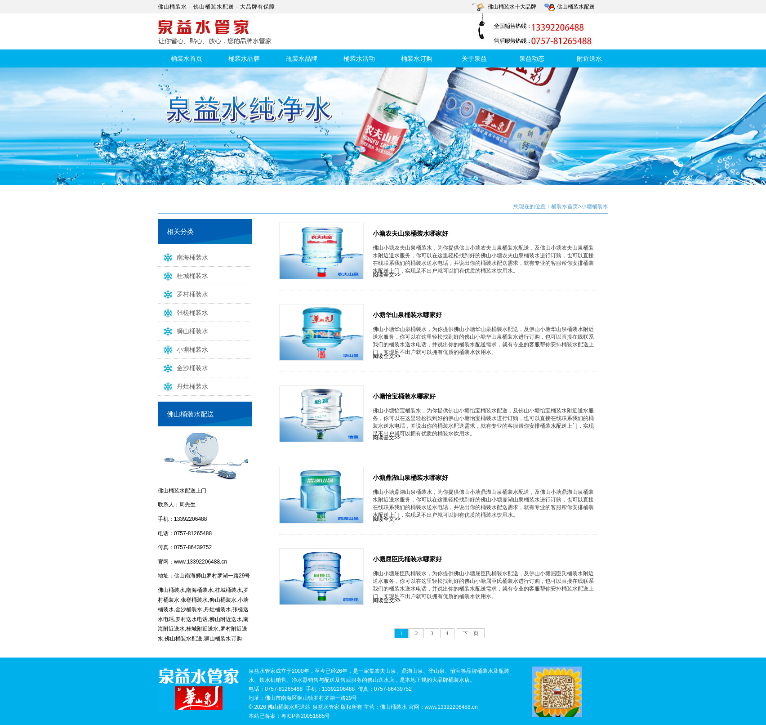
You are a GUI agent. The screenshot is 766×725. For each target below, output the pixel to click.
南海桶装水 (183, 256)
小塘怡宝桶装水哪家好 (404, 396)
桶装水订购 (416, 58)
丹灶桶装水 (183, 386)
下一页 (471, 633)
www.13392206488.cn (200, 562)
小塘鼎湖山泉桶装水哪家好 (410, 477)
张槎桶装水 (183, 312)
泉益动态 (531, 58)
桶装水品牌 (244, 58)
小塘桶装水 (183, 349)
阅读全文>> (387, 275)
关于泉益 (474, 58)
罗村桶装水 (183, 293)
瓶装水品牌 (301, 58)
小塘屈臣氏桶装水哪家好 (407, 559)
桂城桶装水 (183, 275)
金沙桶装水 (183, 367)
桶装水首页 (186, 58)
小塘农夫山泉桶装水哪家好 (410, 233)
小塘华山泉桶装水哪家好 (407, 314)
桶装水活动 (359, 58)
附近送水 (589, 58)
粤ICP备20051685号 (305, 716)
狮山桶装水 (183, 330)
